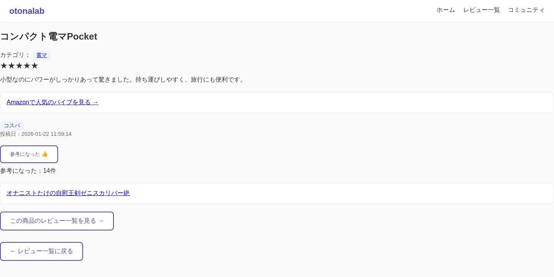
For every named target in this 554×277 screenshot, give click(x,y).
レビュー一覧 (481, 10)
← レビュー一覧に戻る (41, 251)
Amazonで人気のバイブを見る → (52, 102)
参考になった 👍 (29, 154)
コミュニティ (526, 10)
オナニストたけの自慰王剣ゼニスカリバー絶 (68, 193)
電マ (41, 55)
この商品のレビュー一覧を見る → (57, 220)
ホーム (446, 10)
